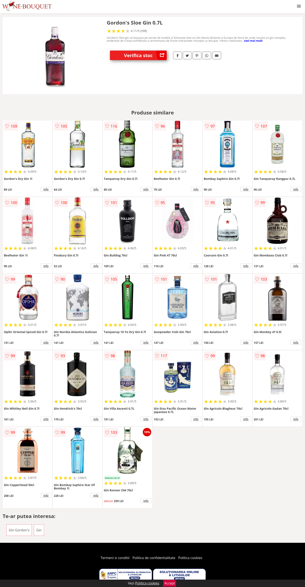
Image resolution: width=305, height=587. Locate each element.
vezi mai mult (253, 41)
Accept (169, 583)
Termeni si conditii (115, 557)
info (46, 189)
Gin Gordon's (19, 530)
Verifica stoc (145, 55)
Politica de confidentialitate (154, 557)
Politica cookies (190, 557)
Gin (39, 530)
